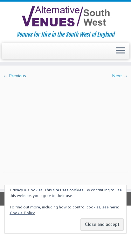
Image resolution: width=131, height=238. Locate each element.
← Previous (14, 76)
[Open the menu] (120, 51)
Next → (120, 76)
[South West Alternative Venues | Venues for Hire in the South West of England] (65, 16)
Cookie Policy (22, 212)
